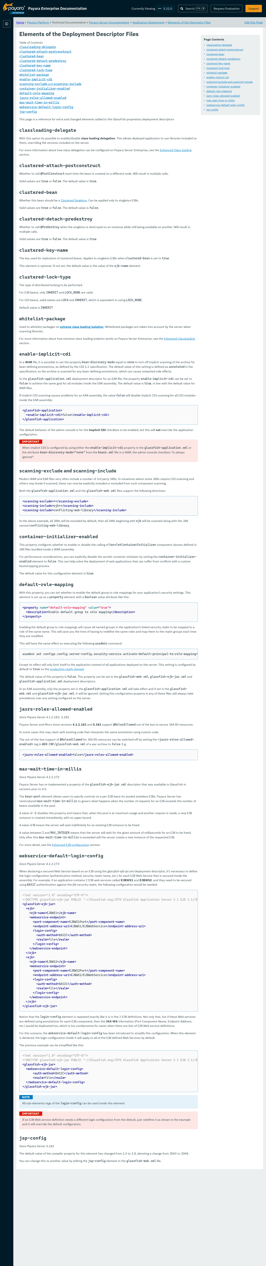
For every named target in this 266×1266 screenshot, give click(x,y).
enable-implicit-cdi (217, 77)
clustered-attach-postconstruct (224, 49)
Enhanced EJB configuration (116, 912)
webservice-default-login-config (225, 105)
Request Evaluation (227, 8)
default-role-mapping (219, 91)
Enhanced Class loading (92, 163)
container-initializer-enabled (223, 86)
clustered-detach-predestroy (223, 59)
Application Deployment (195, 22)
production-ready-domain (161, 714)
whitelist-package (216, 72)
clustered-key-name (218, 63)
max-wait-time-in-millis (220, 100)
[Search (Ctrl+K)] (193, 8)
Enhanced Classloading (106, 361)
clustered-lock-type (218, 68)
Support (253, 8)
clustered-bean (215, 54)
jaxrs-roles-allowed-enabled (223, 96)
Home (66, 22)
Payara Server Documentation (155, 22)
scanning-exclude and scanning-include (229, 82)
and (97, 88)
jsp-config (212, 109)
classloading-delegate (219, 45)
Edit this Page (254, 22)
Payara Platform (14, 37)
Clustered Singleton (120, 213)
